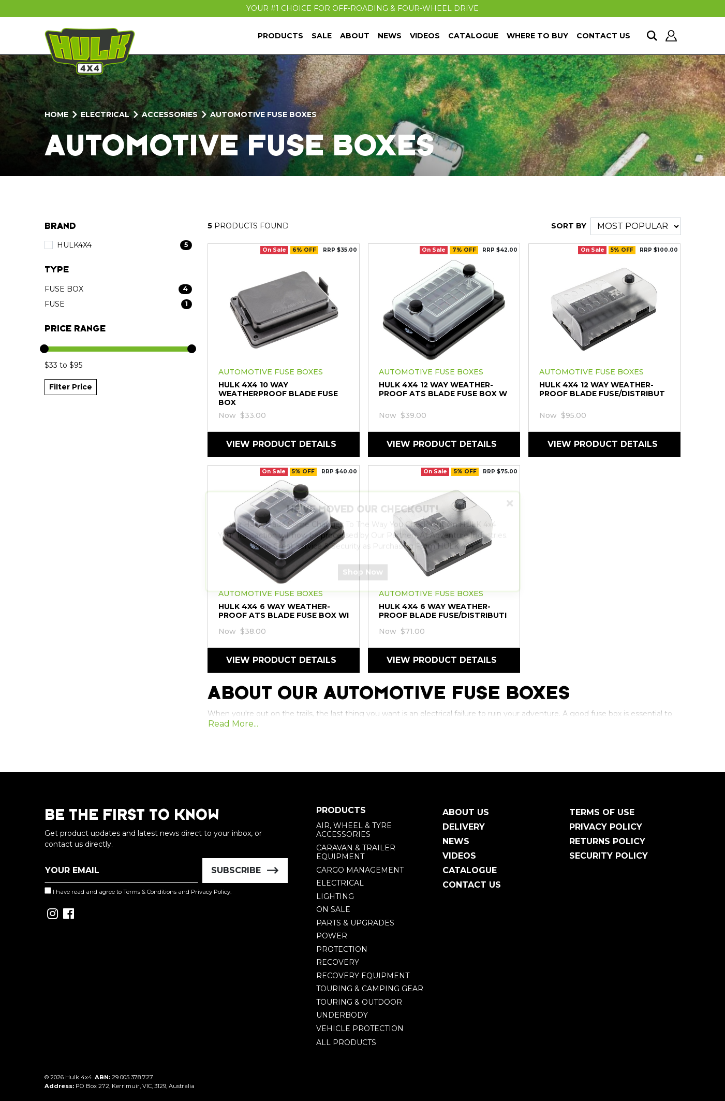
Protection (341, 949)
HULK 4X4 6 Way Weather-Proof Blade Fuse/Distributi (443, 611)
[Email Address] (122, 870)
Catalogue (473, 35)
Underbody (342, 1015)
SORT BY (568, 225)
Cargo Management (360, 870)
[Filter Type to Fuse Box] (118, 289)
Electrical (340, 883)
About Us (465, 812)
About (354, 35)
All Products (346, 1042)
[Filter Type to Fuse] (118, 304)
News (390, 35)
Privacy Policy (210, 891)
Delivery (463, 827)
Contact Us (603, 35)
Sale (322, 35)
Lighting (335, 896)
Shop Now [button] (363, 581)
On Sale (333, 909)
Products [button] (280, 35)
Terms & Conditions (149, 891)
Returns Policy (607, 841)
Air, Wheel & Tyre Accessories (354, 830)
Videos (425, 35)
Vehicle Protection (360, 1028)
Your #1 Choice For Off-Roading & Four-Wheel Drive (362, 8)
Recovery (337, 962)
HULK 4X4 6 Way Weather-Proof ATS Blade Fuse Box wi (283, 611)
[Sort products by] (635, 226)
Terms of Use (601, 812)
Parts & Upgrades (355, 923)
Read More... (233, 724)
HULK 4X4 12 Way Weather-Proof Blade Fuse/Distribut (602, 389)
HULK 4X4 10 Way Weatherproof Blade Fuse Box (278, 393)
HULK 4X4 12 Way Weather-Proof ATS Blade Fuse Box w (443, 389)
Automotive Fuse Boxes (270, 371)
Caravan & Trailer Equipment (355, 852)
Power (331, 935)
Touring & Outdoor (359, 1002)
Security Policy (608, 856)
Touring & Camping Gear (369, 988)
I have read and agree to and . (138, 891)
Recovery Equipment (362, 975)
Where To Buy (537, 35)
